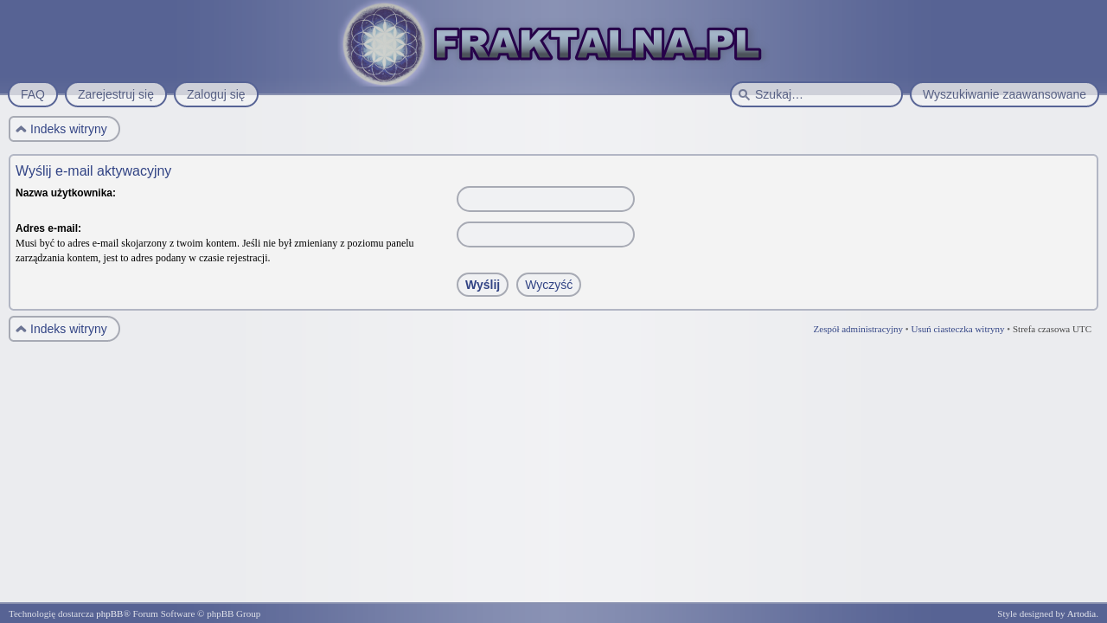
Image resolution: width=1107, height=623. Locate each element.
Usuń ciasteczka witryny (957, 329)
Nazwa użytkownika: (66, 193)
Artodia (1082, 613)
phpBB (109, 613)
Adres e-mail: (48, 228)
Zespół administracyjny (859, 329)
